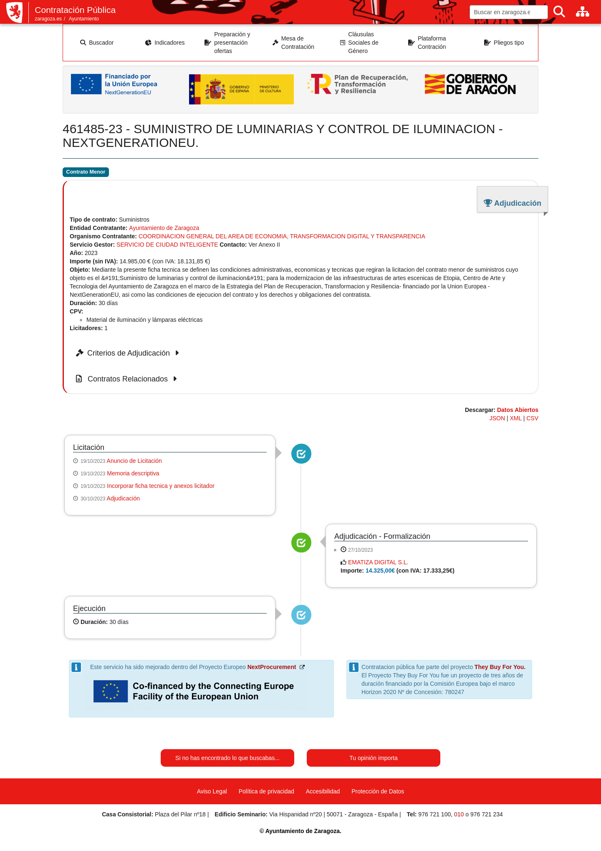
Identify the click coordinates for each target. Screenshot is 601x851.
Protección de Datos (377, 791)
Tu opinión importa (373, 758)
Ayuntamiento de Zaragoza (164, 228)
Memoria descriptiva (133, 473)
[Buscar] (559, 12)
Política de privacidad (266, 791)
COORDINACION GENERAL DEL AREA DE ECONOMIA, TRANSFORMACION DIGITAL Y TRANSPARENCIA (282, 236)
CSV (532, 418)
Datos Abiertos (517, 410)
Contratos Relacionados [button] (127, 379)
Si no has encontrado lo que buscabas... (227, 758)
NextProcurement (271, 667)
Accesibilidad (323, 791)
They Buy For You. (500, 667)
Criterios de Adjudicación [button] (129, 353)
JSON (497, 418)
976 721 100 (434, 814)
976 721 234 (486, 814)
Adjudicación (123, 498)
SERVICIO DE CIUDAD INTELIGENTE (167, 244)
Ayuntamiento (84, 19)
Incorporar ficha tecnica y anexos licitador (161, 485)
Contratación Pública (75, 10)
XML (516, 418)
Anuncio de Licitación (134, 460)
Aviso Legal (212, 791)
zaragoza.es (48, 19)
